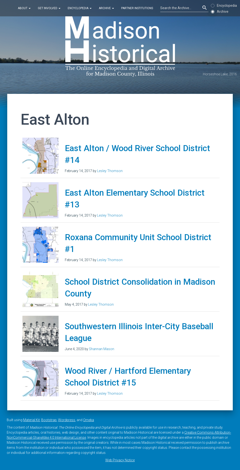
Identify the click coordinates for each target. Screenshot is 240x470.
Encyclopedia (80, 8)
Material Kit (31, 420)
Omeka (88, 420)
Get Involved (49, 8)
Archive (106, 8)
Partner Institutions (137, 8)
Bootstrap (49, 420)
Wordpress (66, 420)
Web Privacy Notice (120, 460)
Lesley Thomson (110, 171)
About (24, 8)
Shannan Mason (101, 349)
